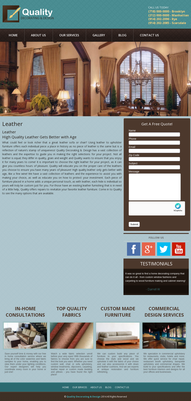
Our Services (69, 35)
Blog (122, 35)
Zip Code (134, 155)
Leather (12, 124)
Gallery (99, 35)
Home (13, 35)
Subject (133, 163)
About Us (38, 35)
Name (132, 130)
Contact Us (149, 35)
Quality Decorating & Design (84, 396)
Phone (132, 138)
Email (132, 146)
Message (134, 171)
